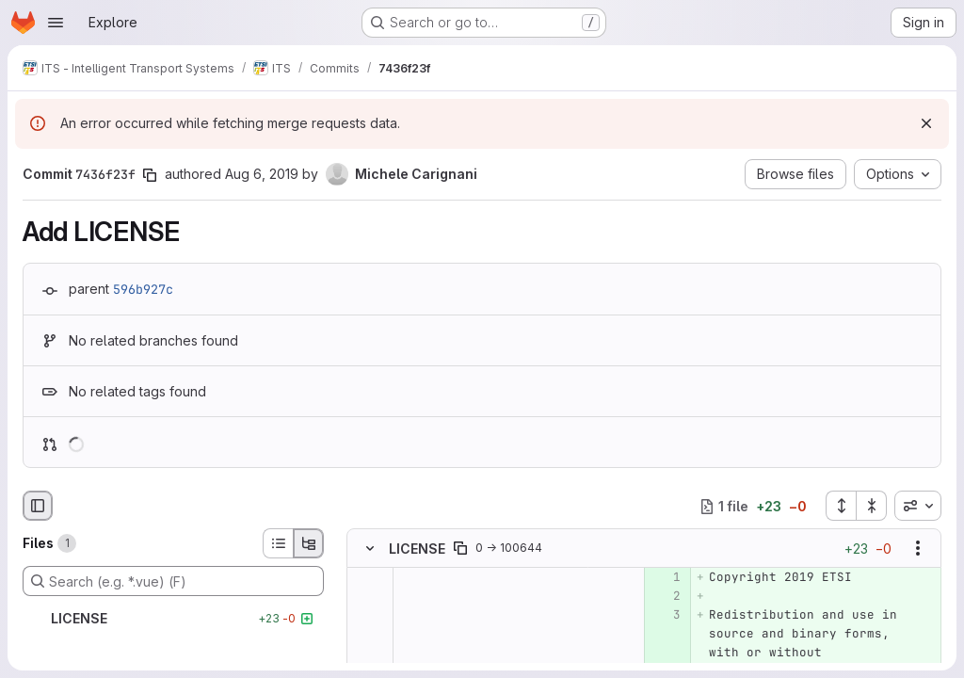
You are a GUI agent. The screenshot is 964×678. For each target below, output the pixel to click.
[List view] (278, 543)
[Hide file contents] (370, 549)
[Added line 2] (665, 597)
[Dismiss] (926, 123)
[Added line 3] (665, 615)
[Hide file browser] (38, 506)
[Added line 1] (665, 578)
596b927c (143, 289)
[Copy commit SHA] (149, 175)
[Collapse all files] (872, 506)
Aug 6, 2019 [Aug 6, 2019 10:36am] (261, 174)
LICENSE (417, 549)
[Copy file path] (460, 549)
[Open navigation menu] (55, 23)
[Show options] (918, 549)
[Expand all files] (841, 506)
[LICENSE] (173, 619)
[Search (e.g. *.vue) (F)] (173, 581)
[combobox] (917, 506)
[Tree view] (309, 543)
